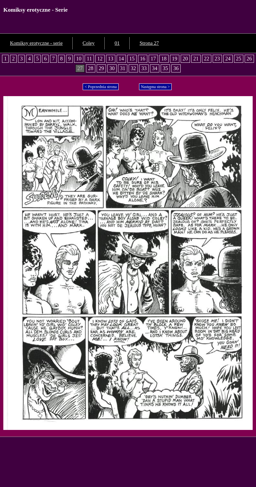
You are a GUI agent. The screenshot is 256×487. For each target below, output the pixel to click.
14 (121, 58)
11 (89, 58)
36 (176, 68)
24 (228, 58)
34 (154, 68)
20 (185, 58)
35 (165, 68)
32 (133, 68)
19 (174, 58)
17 (153, 58)
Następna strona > (155, 86)
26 (249, 58)
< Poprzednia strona (101, 86)
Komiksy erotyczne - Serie (35, 10)
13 (110, 58)
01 (117, 43)
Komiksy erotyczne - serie (36, 43)
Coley (89, 43)
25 (238, 58)
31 (122, 68)
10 (78, 58)
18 (164, 58)
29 (101, 68)
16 (142, 58)
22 (206, 58)
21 (196, 58)
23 (217, 58)
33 (144, 68)
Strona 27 (149, 43)
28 (90, 68)
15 (132, 58)
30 (112, 68)
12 (100, 58)
